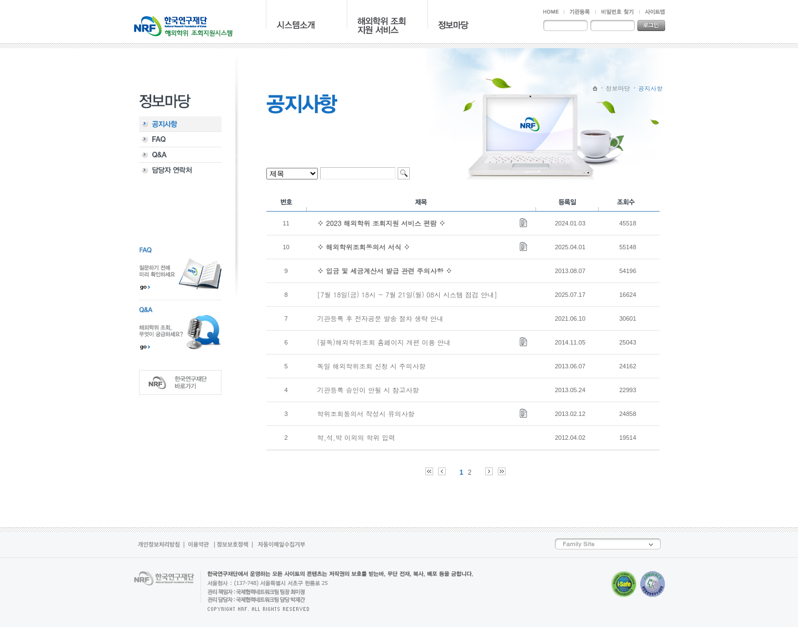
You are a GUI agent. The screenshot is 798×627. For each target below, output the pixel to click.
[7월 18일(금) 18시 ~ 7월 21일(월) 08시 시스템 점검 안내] (407, 294)
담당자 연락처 (180, 170)
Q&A (180, 155)
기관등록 (579, 11)
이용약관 (199, 545)
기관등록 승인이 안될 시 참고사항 (368, 389)
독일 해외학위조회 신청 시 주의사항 (371, 366)
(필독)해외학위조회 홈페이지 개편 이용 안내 (384, 342)
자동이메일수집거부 (280, 545)
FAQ (180, 139)
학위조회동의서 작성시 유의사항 (366, 413)
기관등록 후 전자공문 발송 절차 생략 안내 (380, 318)
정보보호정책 (234, 545)
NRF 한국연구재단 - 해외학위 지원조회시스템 (183, 25)
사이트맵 (652, 11)
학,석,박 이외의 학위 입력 (356, 437)
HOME (553, 11)
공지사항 (180, 124)
